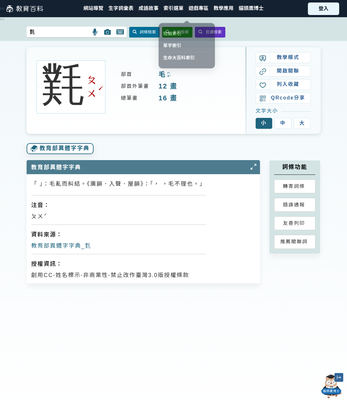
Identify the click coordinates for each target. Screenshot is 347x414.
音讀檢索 (210, 32)
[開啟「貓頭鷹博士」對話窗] (331, 386)
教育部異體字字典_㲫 (61, 246)
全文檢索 (177, 32)
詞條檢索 (144, 32)
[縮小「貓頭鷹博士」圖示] (338, 377)
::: (2, 8)
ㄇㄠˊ (168, 75)
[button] (173, 8)
